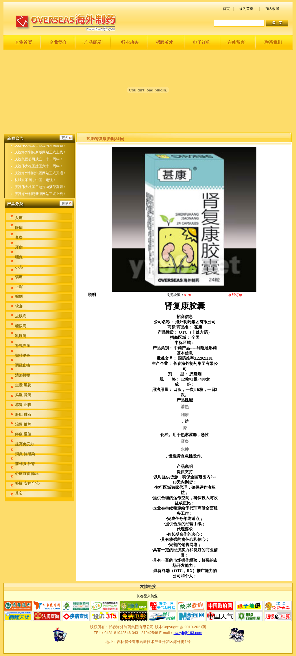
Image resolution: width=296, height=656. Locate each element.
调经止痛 (22, 365)
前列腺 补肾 (25, 464)
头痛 (19, 218)
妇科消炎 (22, 355)
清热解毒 (22, 375)
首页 (226, 9)
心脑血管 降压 (27, 473)
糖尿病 (20, 326)
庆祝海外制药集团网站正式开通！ (40, 175)
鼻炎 (19, 237)
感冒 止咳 (23, 405)
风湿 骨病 (23, 395)
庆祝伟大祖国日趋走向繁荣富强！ (40, 147)
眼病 (19, 227)
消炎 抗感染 (25, 454)
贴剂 (19, 296)
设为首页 (246, 9)
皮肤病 (20, 316)
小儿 (19, 267)
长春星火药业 (147, 596)
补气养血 (22, 345)
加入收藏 (272, 9)
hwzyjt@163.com (187, 633)
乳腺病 (20, 336)
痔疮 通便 (23, 434)
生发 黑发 (23, 385)
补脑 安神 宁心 (27, 483)
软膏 (19, 306)
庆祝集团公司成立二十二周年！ (38, 161)
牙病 (19, 247)
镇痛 (19, 277)
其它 (19, 493)
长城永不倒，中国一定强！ (35, 182)
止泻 (19, 286)
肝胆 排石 (23, 414)
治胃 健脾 (23, 424)
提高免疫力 (24, 444)
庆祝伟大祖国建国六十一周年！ (38, 168)
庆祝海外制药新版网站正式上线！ (40, 154)
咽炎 (19, 257)
